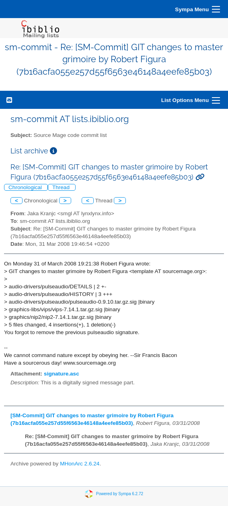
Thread (61, 187)
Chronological (25, 187)
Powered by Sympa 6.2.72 (119, 494)
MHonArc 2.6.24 (79, 464)
